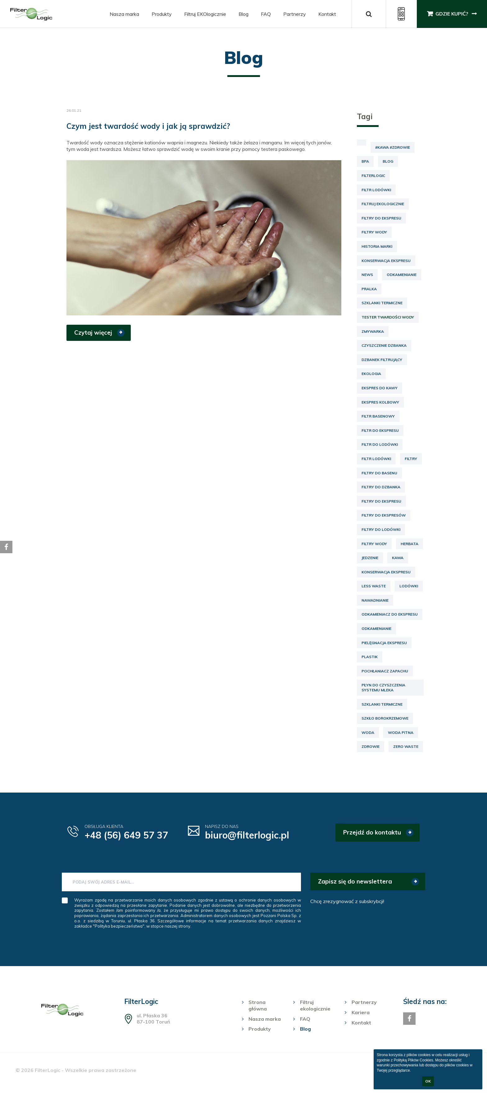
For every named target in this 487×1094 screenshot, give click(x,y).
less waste (374, 586)
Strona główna (257, 1005)
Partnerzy (294, 14)
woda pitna (400, 732)
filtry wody (374, 543)
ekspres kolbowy (380, 402)
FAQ (266, 14)
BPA (365, 161)
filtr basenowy (378, 416)
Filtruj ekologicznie (383, 203)
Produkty (161, 14)
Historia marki (377, 246)
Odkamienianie (401, 274)
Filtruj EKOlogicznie (205, 14)
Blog (243, 14)
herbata (409, 543)
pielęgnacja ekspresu (384, 642)
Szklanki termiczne (382, 303)
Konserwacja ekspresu (386, 260)
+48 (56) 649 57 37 (126, 835)
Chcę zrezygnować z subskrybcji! (347, 901)
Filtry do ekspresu (381, 218)
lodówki (408, 586)
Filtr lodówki (376, 190)
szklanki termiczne (382, 704)
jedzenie (370, 557)
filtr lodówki (376, 458)
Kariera (361, 1012)
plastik (370, 656)
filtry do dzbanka (381, 487)
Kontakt (327, 14)
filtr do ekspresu (380, 430)
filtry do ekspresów (384, 515)
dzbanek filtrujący (382, 359)
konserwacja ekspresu (386, 572)
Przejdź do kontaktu (372, 832)
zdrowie (371, 746)
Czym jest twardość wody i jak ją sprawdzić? (148, 126)
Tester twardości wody (388, 317)
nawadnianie (375, 600)
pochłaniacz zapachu (385, 671)
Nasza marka (124, 14)
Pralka (369, 289)
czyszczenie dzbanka (384, 345)
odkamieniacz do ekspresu (390, 614)
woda (368, 732)
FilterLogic (373, 175)
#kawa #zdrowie (392, 147)
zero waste (405, 746)
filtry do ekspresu (381, 501)
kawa (397, 557)
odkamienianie (376, 628)
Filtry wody (374, 232)
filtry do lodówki (381, 529)
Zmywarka (373, 331)
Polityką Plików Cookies (413, 1060)
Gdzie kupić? (451, 14)
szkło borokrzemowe (385, 718)
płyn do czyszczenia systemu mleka (383, 687)
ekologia (371, 373)
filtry (411, 458)
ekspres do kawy (380, 388)
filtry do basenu (379, 473)
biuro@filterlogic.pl (247, 835)
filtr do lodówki (380, 444)
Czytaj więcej (93, 332)
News (367, 274)
